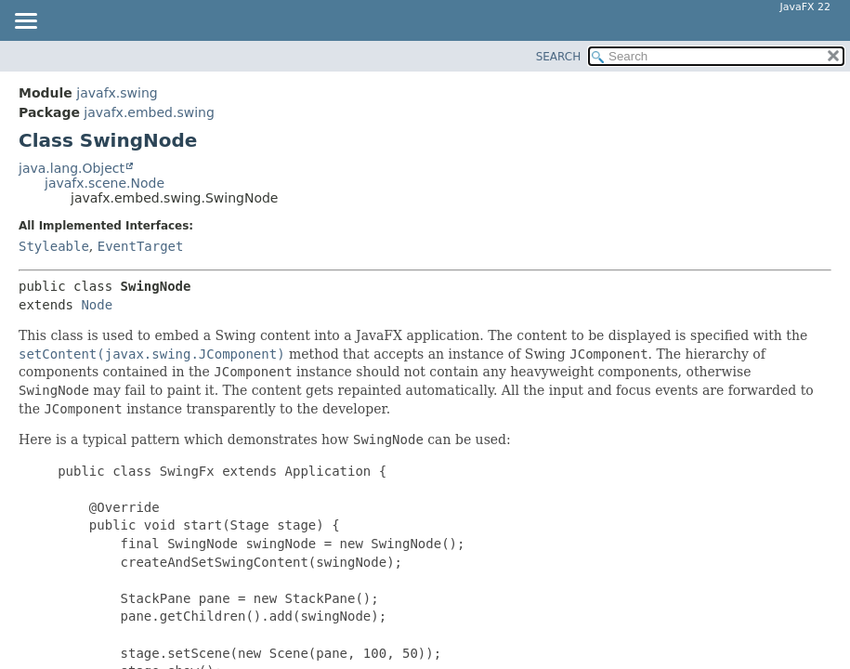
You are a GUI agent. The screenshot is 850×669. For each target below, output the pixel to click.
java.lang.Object (71, 168)
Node (96, 304)
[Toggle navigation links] (25, 22)
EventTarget (141, 246)
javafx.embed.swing (149, 112)
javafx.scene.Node (104, 183)
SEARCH (559, 56)
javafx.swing (116, 92)
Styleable (54, 246)
